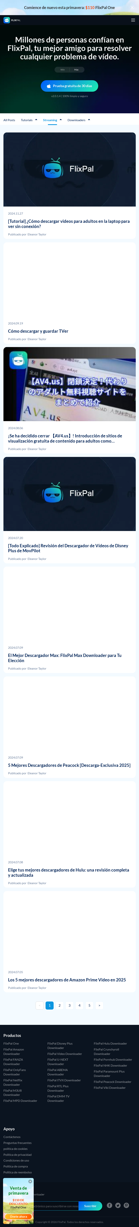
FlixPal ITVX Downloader (64, 1080)
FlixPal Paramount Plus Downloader (109, 1073)
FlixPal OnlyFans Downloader (14, 1072)
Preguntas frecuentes (17, 1142)
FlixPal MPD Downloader (20, 1100)
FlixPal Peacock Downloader (112, 1081)
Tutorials (27, 120)
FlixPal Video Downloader (64, 1053)
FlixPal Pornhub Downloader (113, 1059)
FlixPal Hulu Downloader (110, 1043)
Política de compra (15, 1166)
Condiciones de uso (16, 1160)
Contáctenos (11, 1137)
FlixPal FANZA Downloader (13, 1062)
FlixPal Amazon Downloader (13, 1051)
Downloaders (77, 120)
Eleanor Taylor (37, 234)
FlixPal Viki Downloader (110, 1087)
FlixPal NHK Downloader (110, 1065)
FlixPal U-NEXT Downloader (57, 1062)
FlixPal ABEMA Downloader (57, 1072)
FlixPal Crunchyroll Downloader (106, 1051)
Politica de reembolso (17, 1172)
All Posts (9, 120)
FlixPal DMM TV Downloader (58, 1098)
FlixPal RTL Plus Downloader (58, 1088)
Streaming (50, 120)
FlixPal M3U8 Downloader (12, 1093)
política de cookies (15, 1148)
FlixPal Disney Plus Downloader (60, 1046)
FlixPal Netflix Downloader (12, 1082)
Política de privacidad (17, 1154)
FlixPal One (11, 1043)
